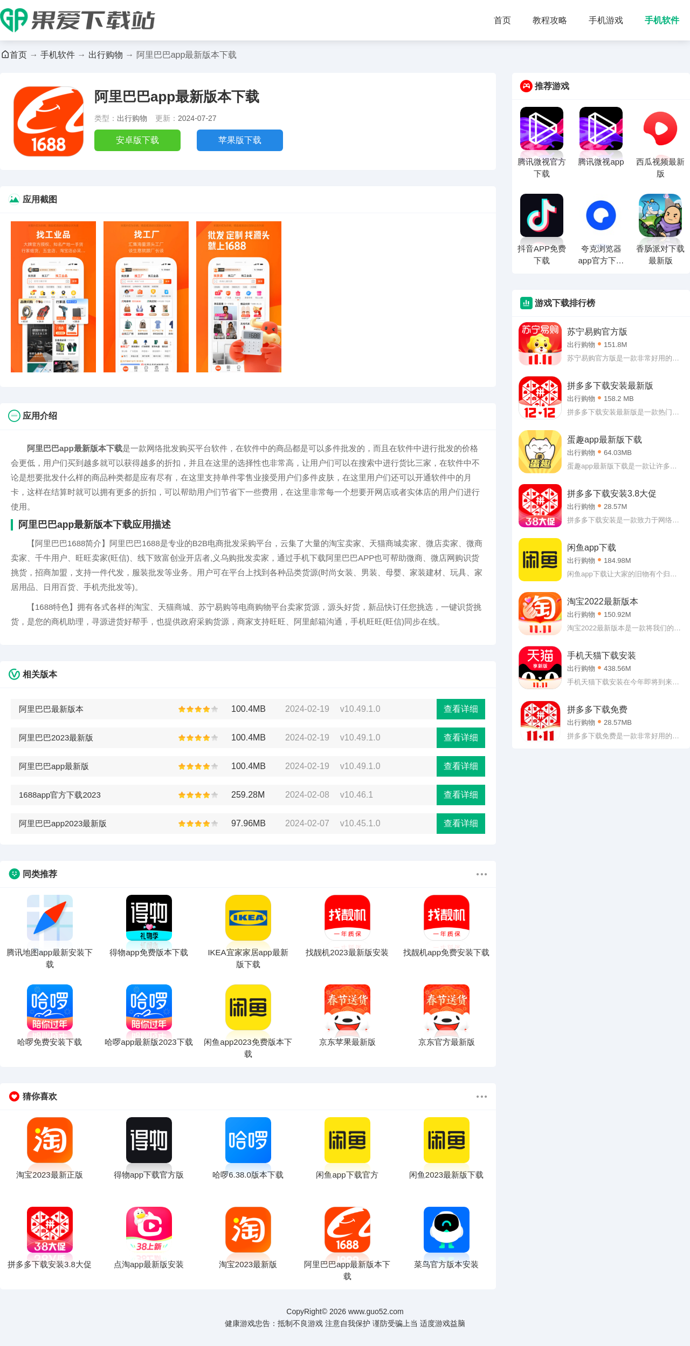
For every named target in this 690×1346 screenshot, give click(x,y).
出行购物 (105, 54)
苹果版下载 (239, 140)
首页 (502, 20)
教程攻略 (550, 20)
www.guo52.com (376, 1311)
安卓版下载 (137, 140)
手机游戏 (606, 20)
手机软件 (662, 20)
